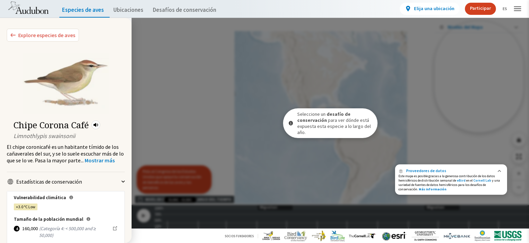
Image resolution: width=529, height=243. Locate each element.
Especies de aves (84, 10)
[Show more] (100, 160)
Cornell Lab (482, 180)
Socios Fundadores (239, 236)
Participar (474, 8)
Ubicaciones (134, 10)
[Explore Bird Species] (43, 35)
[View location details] (424, 9)
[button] (95, 124)
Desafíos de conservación (195, 10)
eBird (461, 180)
